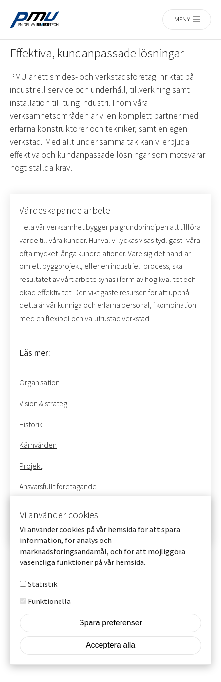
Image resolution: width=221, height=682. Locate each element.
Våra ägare (37, 507)
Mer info (162, 576)
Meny (182, 19)
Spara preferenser (110, 636)
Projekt (31, 466)
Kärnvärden (38, 445)
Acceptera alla (110, 659)
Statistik (42, 597)
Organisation (40, 382)
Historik (31, 424)
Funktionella (49, 615)
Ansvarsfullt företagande (58, 486)
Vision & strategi (44, 403)
